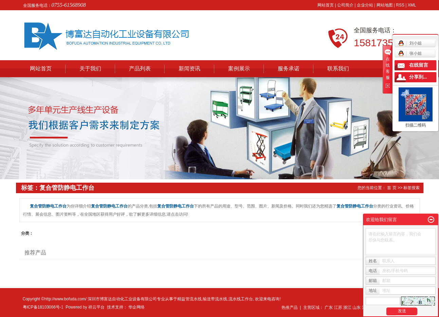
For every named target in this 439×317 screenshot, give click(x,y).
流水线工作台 (240, 299)
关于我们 (90, 68)
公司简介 (345, 5)
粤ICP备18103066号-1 (43, 307)
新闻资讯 (189, 68)
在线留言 (418, 65)
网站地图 (385, 5)
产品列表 (140, 68)
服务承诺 (288, 68)
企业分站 (365, 5)
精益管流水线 (189, 299)
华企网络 (136, 307)
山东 (356, 307)
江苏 (338, 307)
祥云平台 (96, 307)
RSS (400, 5)
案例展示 (239, 68)
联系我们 (338, 68)
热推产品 (289, 307)
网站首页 (325, 5)
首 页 (391, 187)
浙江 (347, 307)
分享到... (418, 77)
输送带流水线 (215, 299)
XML (412, 5)
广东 (329, 307)
